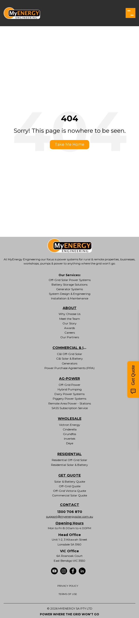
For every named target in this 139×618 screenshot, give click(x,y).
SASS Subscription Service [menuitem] (70, 408)
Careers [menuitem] (69, 332)
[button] (130, 13)
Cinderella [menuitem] (70, 429)
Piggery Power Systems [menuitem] (69, 398)
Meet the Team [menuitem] (69, 319)
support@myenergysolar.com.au (69, 516)
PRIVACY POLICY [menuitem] (67, 585)
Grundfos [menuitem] (69, 434)
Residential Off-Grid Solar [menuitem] (69, 460)
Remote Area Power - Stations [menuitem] (69, 403)
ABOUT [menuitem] (70, 308)
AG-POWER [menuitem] (69, 378)
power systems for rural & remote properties (88, 259)
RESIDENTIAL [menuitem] (69, 454)
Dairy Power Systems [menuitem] (69, 394)
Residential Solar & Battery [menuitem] (69, 465)
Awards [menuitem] (69, 328)
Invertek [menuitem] (69, 438)
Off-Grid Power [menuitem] (69, 385)
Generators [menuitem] (69, 363)
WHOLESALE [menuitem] (69, 418)
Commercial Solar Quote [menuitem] (69, 495)
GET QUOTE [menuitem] (69, 475)
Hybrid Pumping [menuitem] (70, 389)
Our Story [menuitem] (69, 323)
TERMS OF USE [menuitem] (68, 594)
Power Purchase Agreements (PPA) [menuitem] (69, 368)
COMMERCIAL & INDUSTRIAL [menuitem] (69, 348)
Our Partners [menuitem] (69, 337)
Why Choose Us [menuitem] (69, 314)
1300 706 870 (69, 512)
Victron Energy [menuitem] (69, 425)
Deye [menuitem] (69, 443)
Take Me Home (69, 144)
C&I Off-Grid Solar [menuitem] (69, 354)
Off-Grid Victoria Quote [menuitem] (69, 491)
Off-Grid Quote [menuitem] (69, 486)
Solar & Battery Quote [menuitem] (69, 481)
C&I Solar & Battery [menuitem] (69, 358)
